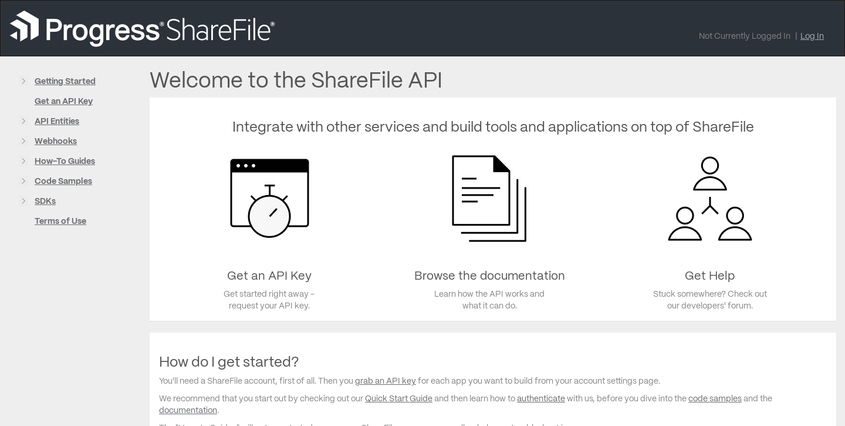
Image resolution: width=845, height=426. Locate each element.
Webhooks (56, 141)
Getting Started (65, 81)
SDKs (45, 201)
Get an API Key (64, 101)
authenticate (541, 398)
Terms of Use (60, 221)
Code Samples (63, 181)
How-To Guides (65, 161)
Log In (812, 36)
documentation (188, 410)
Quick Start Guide (398, 398)
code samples (715, 398)
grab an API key (385, 380)
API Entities (57, 121)
